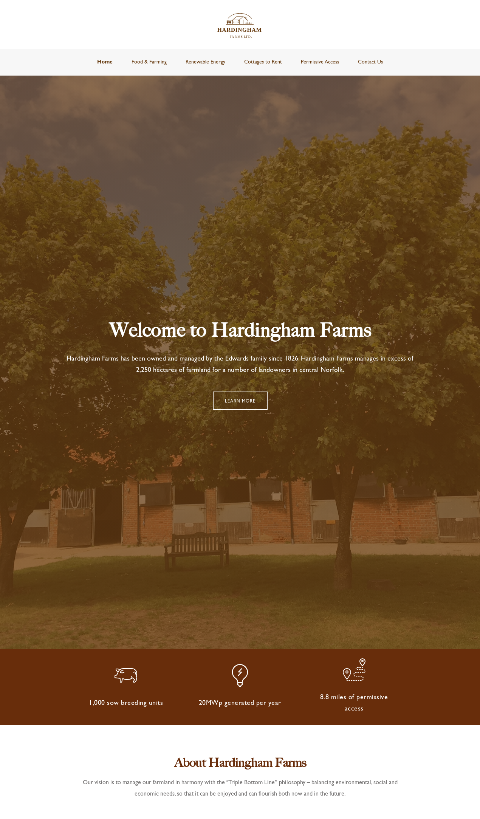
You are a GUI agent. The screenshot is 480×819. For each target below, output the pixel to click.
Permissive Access (320, 62)
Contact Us (370, 62)
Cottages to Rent (263, 62)
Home (105, 62)
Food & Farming (149, 62)
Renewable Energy (205, 62)
